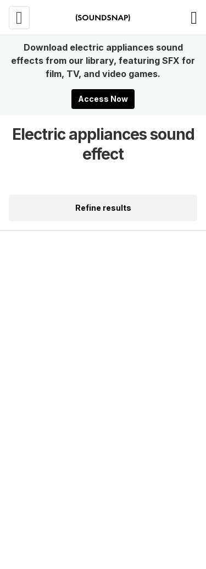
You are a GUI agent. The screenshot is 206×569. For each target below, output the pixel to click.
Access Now (103, 98)
